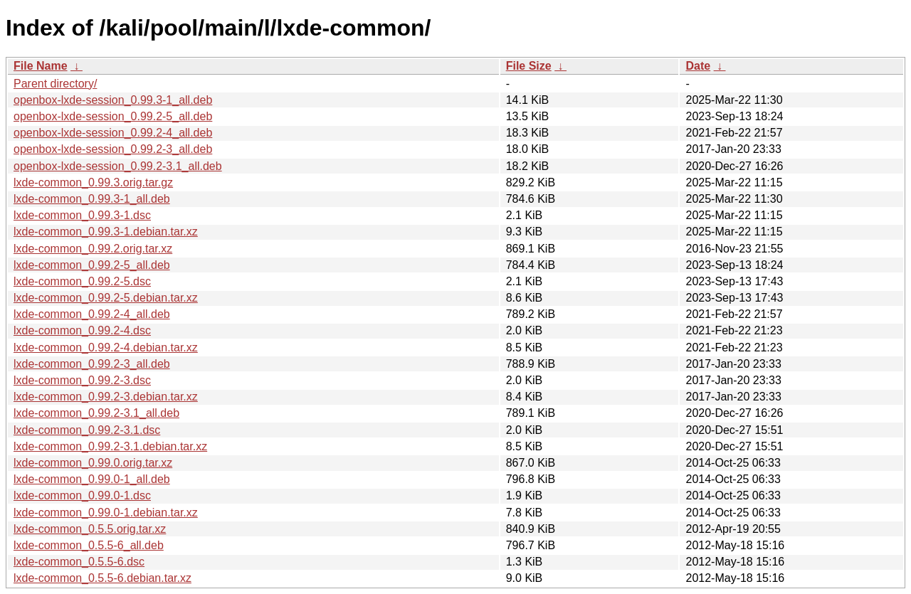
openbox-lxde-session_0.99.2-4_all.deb (113, 133)
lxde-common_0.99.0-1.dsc (82, 495)
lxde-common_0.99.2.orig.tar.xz (93, 249)
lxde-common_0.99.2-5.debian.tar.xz (106, 298)
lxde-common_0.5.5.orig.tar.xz (90, 529)
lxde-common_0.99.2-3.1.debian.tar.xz (110, 446)
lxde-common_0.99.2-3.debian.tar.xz (106, 397)
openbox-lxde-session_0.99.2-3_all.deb (113, 149)
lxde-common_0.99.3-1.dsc (82, 215)
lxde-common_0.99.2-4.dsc (82, 330)
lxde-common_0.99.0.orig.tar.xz (93, 463)
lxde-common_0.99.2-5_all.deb (92, 265)
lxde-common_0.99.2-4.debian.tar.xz (106, 347)
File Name (41, 66)
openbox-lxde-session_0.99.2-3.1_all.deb (118, 166)
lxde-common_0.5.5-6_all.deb (89, 545)
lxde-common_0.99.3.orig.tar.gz (93, 182)
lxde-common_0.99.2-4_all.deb (92, 314)
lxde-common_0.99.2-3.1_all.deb (96, 413)
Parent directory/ (55, 84)
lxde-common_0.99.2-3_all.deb (92, 364)
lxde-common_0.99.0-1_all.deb (92, 479)
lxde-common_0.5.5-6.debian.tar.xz (102, 578)
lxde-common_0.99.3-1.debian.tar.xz (106, 232)
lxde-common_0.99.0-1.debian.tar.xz (106, 513)
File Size (529, 66)
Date (697, 66)
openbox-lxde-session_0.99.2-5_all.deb (113, 116)
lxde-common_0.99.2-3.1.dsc (87, 430)
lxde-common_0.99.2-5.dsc (82, 281)
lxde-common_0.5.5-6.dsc (79, 562)
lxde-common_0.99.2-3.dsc (82, 380)
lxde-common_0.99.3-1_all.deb (92, 199)
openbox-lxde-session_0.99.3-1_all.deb (113, 100)
